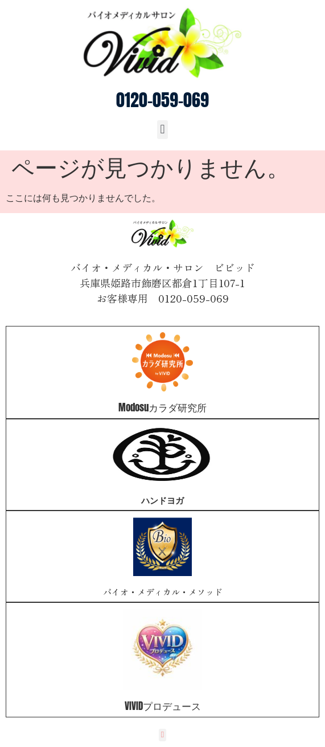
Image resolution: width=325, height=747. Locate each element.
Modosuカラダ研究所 (162, 407)
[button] (162, 129)
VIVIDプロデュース (163, 706)
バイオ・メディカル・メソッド (163, 592)
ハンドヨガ (162, 500)
